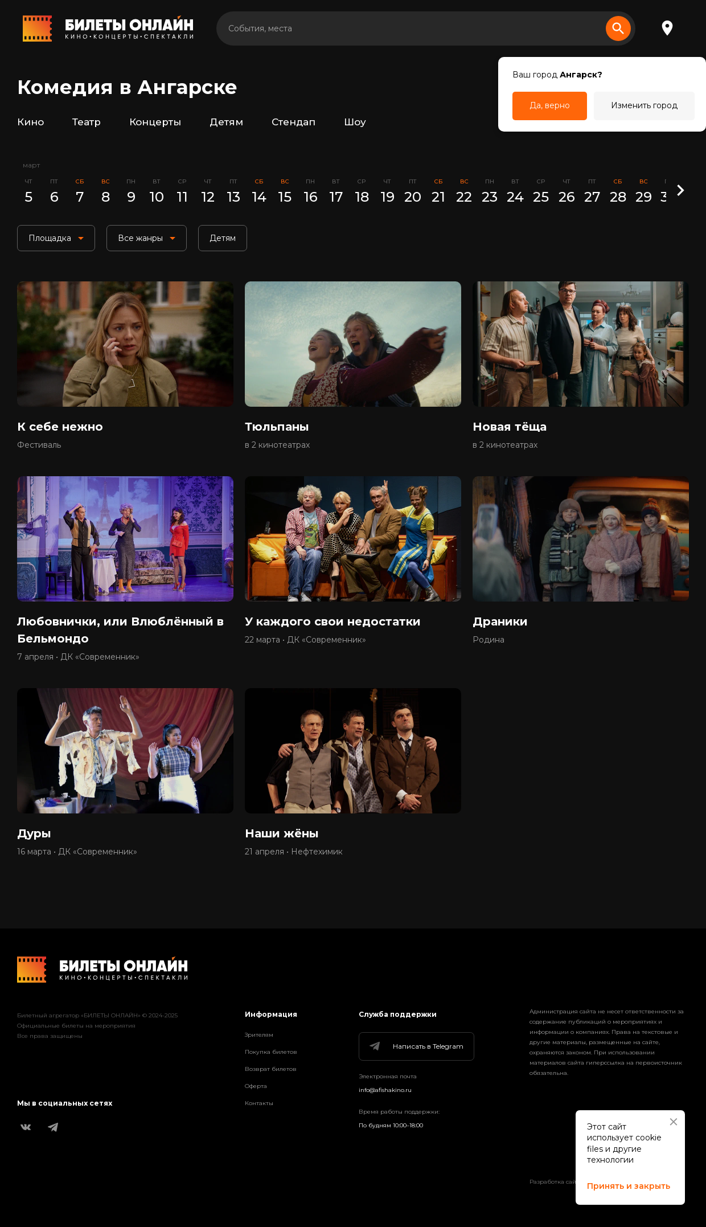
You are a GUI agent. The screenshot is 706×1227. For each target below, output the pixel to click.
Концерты (155, 122)
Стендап (293, 122)
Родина (488, 640)
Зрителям (259, 1034)
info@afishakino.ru (385, 1090)
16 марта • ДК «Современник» (77, 851)
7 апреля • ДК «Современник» (78, 657)
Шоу (355, 122)
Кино (30, 122)
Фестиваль (39, 445)
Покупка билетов (271, 1052)
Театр (86, 122)
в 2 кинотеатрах (277, 445)
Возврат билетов (271, 1069)
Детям (226, 122)
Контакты (259, 1103)
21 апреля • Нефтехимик (294, 851)
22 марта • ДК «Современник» (305, 640)
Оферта (256, 1086)
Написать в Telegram (415, 1046)
